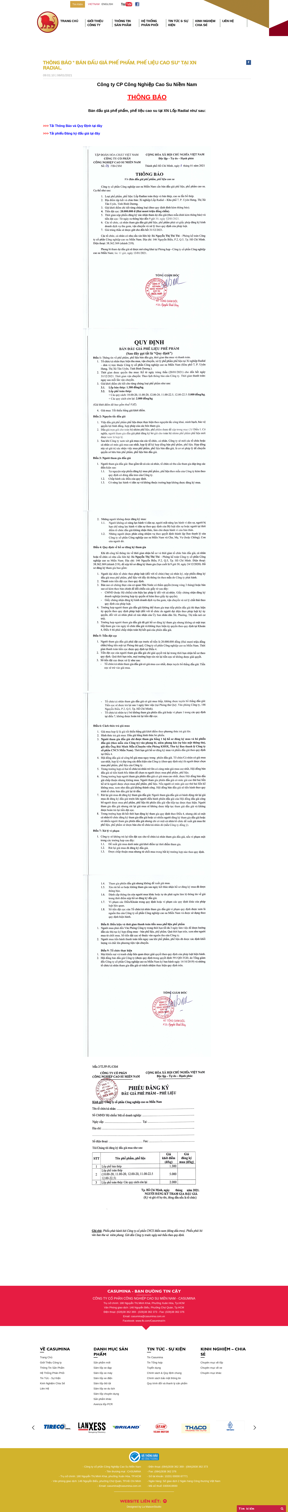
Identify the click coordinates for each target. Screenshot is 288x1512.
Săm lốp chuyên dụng (106, 1393)
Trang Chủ (69, 21)
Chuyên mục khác (211, 1372)
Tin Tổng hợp (154, 1362)
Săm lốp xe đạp (103, 1367)
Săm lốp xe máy (103, 1372)
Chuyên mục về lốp (212, 1362)
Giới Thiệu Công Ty (95, 23)
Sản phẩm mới (102, 1362)
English (107, 4)
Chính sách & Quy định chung (164, 1372)
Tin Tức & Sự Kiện (178, 23)
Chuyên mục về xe (211, 1367)
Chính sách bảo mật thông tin (164, 1378)
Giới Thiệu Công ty (51, 1362)
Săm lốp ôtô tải (102, 1383)
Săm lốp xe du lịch (104, 1388)
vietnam (94, 4)
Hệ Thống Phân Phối (149, 23)
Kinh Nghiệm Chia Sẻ (205, 23)
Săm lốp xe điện (103, 1378)
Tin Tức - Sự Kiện (50, 1378)
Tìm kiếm (261, 1509)
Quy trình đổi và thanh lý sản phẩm (167, 1383)
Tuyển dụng (154, 1367)
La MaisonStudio (144, 1506)
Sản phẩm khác (103, 1398)
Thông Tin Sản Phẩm (122, 23)
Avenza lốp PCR (103, 1404)
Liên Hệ (228, 21)
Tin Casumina (155, 1357)
